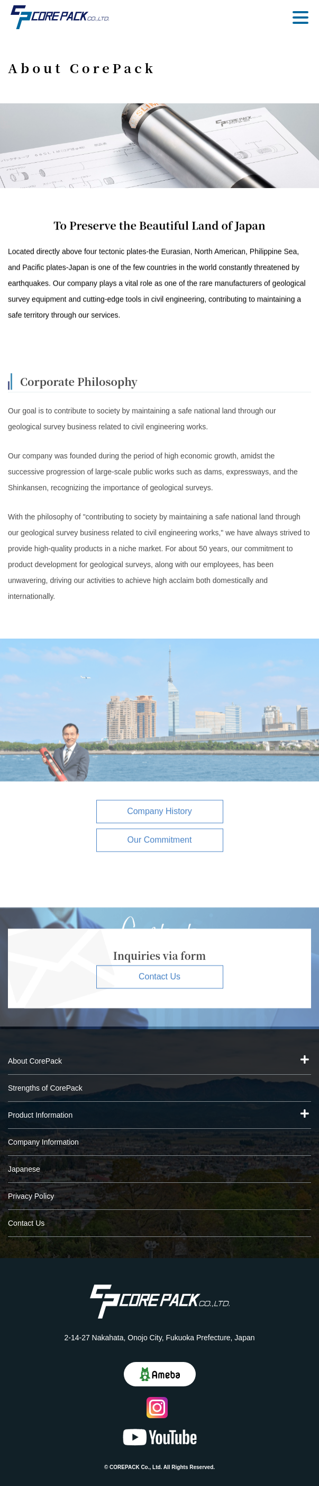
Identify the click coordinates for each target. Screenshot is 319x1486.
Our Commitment (159, 843)
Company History (159, 815)
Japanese (24, 1169)
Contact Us (159, 980)
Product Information (40, 1115)
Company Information (43, 1142)
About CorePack (35, 1061)
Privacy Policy (31, 1196)
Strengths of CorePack (45, 1088)
